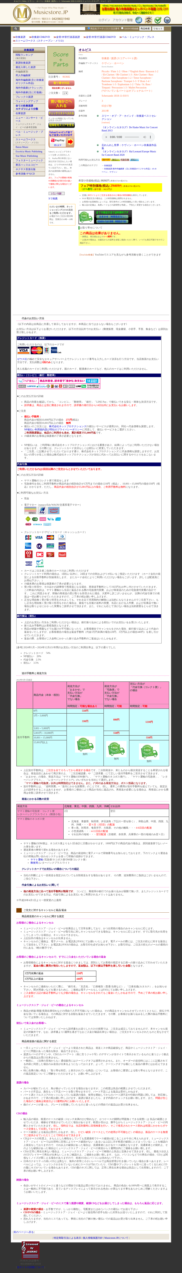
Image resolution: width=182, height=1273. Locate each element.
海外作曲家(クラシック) (29, 87)
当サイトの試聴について (30, 1267)
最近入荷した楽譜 (26, 67)
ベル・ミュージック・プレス (138, 37)
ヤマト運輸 (37, 859)
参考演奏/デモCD (25, 173)
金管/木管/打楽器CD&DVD (101, 37)
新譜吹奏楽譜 (23, 62)
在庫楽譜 (21, 113)
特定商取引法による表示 (67, 1238)
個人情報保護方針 (93, 1238)
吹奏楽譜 (20, 37)
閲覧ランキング (24, 55)
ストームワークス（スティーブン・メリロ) (39, 40)
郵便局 (34, 862)
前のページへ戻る (24, 1232)
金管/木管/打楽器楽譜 (68, 37)
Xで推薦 (53, 198)
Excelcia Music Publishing (29, 151)
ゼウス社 (22, 359)
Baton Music (22, 147)
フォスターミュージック (29, 160)
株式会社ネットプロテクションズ (67, 426)
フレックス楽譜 (24, 97)
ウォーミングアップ (27, 101)
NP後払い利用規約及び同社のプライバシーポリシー (53, 429)
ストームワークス (26, 139)
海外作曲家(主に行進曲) (29, 92)
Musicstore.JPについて (116, 1238)
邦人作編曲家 (23, 75)
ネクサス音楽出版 (26, 169)
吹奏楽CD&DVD (41, 37)
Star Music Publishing (27, 156)
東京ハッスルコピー (27, 165)
